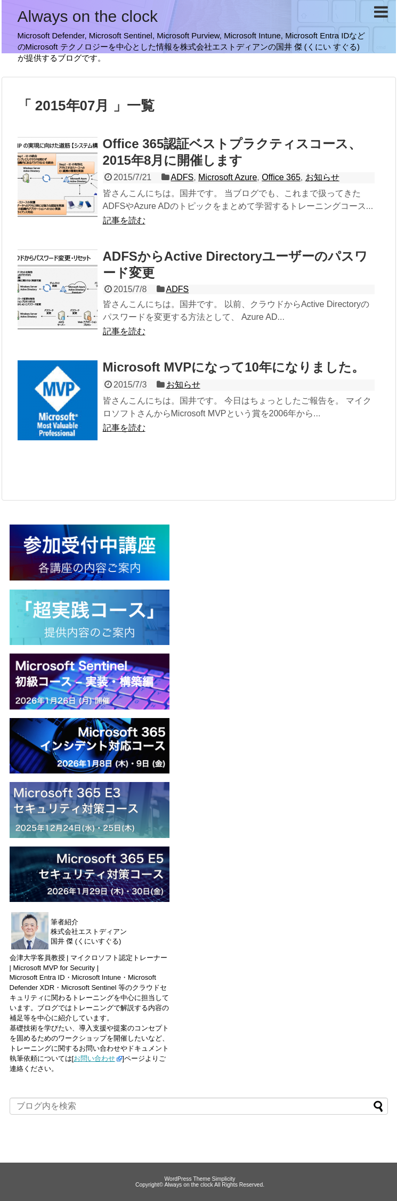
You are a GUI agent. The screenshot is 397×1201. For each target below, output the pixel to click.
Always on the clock (88, 16)
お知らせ (322, 177)
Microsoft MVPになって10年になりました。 (233, 367)
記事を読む (124, 220)
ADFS (182, 177)
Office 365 (281, 177)
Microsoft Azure (227, 177)
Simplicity (224, 1179)
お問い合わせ (94, 1058)
